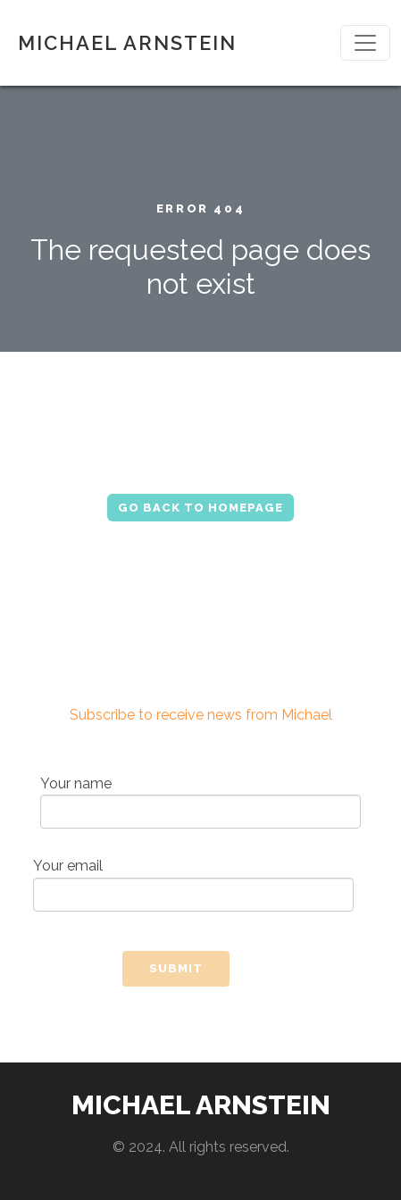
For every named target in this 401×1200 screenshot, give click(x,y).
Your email (193, 884)
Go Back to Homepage (200, 507)
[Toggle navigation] (365, 43)
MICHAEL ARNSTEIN (127, 42)
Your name (200, 802)
